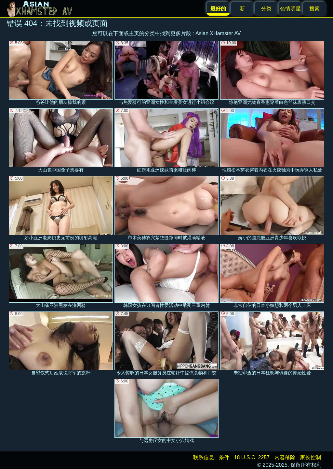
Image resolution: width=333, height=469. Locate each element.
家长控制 (310, 457)
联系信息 (203, 457)
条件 (224, 457)
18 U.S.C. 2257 (252, 457)
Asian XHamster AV (218, 33)
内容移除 (284, 457)
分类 (266, 8)
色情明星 (290, 8)
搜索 (314, 8)
